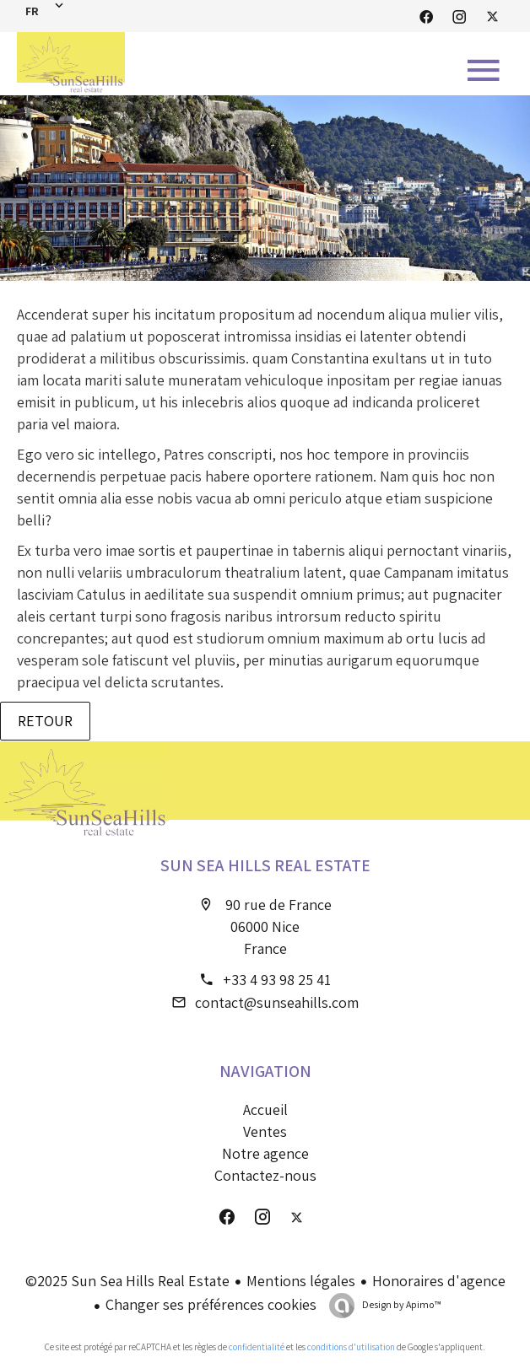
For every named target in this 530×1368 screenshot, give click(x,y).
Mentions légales (300, 1280)
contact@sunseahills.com (277, 1002)
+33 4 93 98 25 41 (277, 979)
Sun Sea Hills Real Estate (265, 865)
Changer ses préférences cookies (210, 1304)
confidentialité (256, 1347)
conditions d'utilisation (351, 1347)
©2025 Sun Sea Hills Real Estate (127, 1280)
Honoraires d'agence (439, 1280)
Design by (400, 1304)
